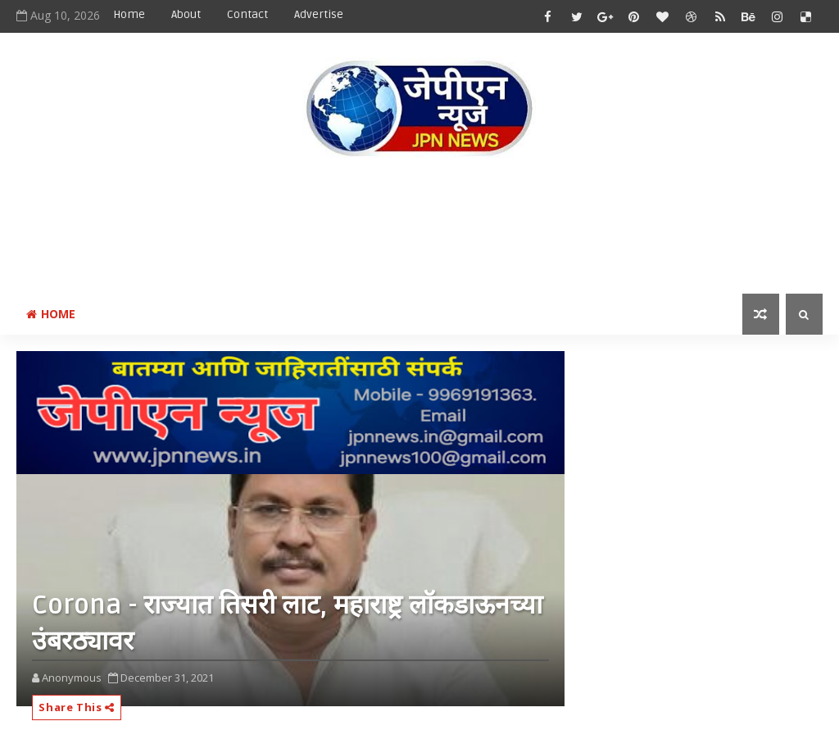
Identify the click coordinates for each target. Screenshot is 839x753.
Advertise (318, 14)
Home (129, 14)
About (186, 14)
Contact (247, 14)
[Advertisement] (419, 229)
